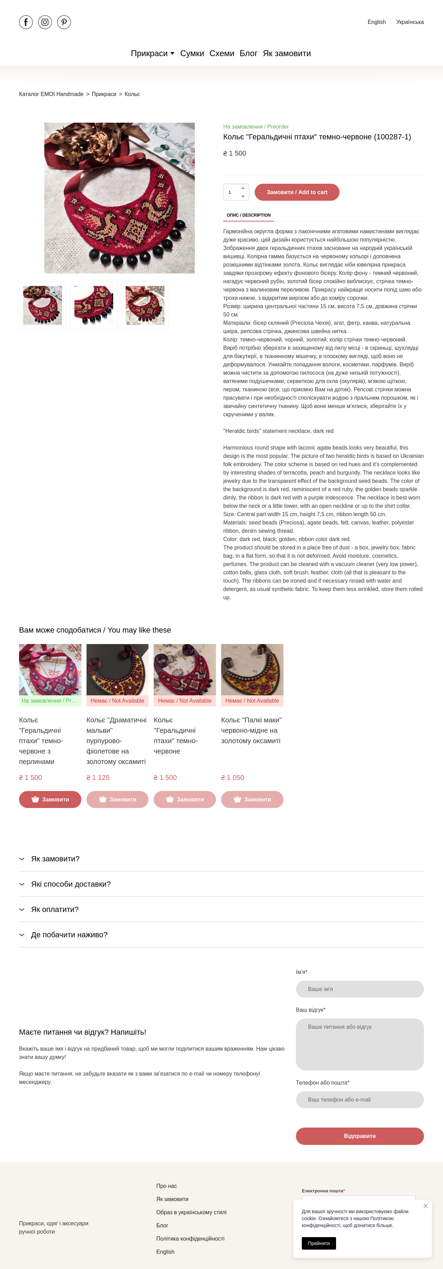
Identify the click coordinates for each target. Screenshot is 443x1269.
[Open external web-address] (221, 22)
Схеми (221, 53)
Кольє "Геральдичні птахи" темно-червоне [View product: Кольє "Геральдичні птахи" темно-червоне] (176, 735)
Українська (410, 22)
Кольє (132, 94)
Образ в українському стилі (191, 1212)
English (377, 22)
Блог (249, 53)
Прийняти (319, 1243)
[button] (26, 22)
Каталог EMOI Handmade (51, 94)
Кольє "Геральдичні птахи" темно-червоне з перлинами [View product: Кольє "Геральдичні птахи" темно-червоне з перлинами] (41, 740)
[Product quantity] (234, 192)
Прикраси (149, 53)
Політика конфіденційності (190, 1239)
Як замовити (287, 53)
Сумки (192, 53)
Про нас (166, 1186)
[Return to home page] (62, 1200)
